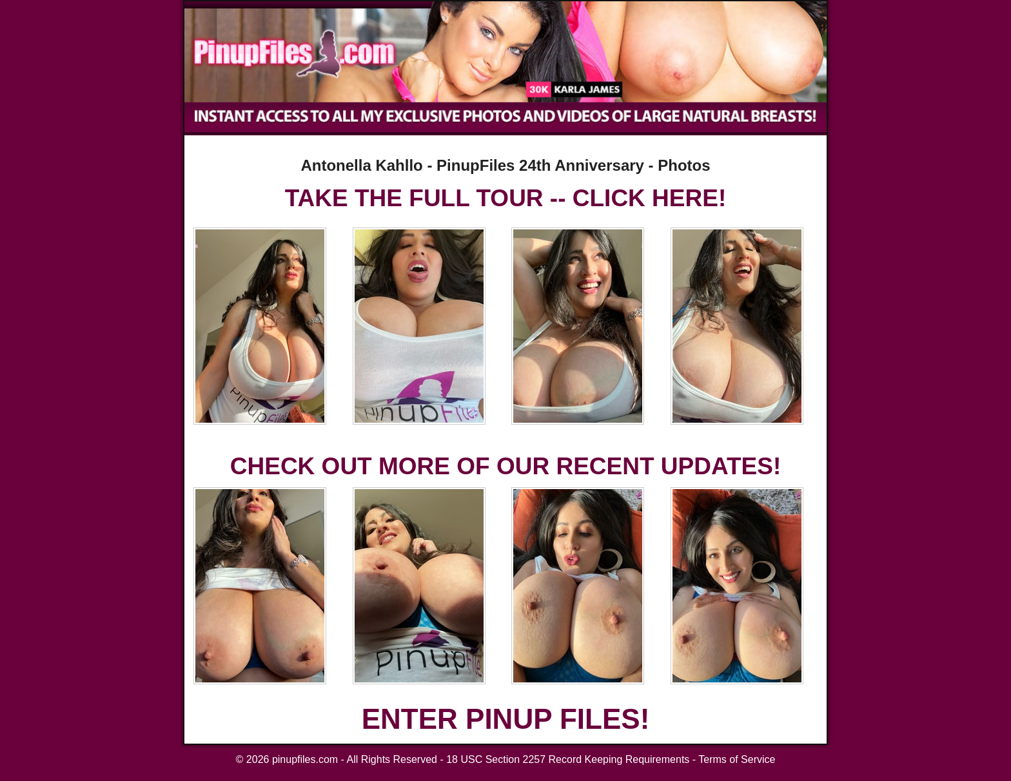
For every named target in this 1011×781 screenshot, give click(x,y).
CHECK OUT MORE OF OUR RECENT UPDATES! (505, 466)
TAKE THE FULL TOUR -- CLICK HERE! (505, 198)
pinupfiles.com (305, 759)
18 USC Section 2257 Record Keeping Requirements (567, 759)
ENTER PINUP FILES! (506, 719)
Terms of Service (736, 759)
